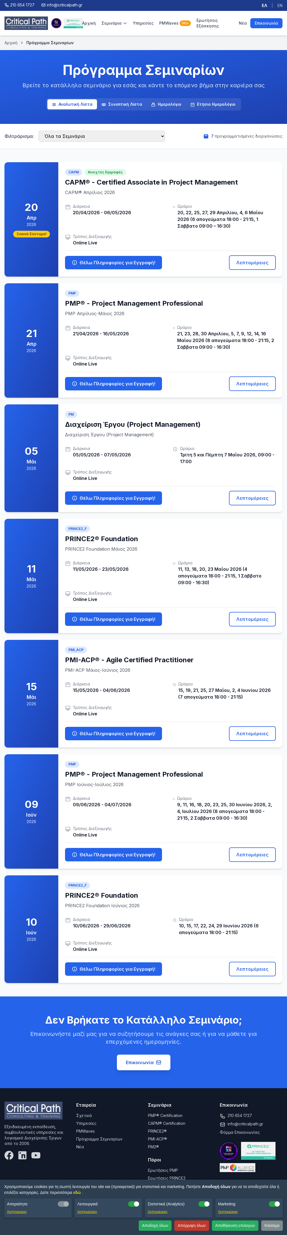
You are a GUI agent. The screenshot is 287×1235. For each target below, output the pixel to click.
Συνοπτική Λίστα (121, 104)
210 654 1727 (240, 1115)
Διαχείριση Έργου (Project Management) (133, 424)
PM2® (153, 1146)
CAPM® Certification (166, 1123)
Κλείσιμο (272, 1225)
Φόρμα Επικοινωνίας (240, 1132)
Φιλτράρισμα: (19, 136)
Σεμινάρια (114, 23)
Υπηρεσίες (143, 23)
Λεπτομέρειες (252, 262)
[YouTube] (35, 1155)
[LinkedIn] (22, 1155)
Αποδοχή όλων (155, 1225)
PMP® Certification (165, 1115)
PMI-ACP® (157, 1139)
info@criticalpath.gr (245, 1123)
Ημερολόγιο (166, 104)
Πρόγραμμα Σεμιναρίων (99, 1139)
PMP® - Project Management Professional (134, 303)
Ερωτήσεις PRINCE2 (167, 1178)
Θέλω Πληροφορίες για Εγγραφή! (113, 262)
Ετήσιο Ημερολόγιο (212, 104)
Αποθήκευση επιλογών (235, 1225)
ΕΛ (264, 5)
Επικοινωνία (266, 23)
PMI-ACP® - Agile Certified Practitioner (129, 660)
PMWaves (175, 23)
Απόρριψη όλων (192, 1225)
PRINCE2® (157, 1131)
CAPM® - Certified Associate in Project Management (151, 182)
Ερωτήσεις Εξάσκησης (207, 23)
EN (280, 5)
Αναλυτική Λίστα (72, 104)
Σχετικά (84, 1115)
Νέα (243, 23)
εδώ (77, 1192)
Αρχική (89, 23)
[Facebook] (8, 1155)
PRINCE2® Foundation (101, 539)
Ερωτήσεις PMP (163, 1170)
